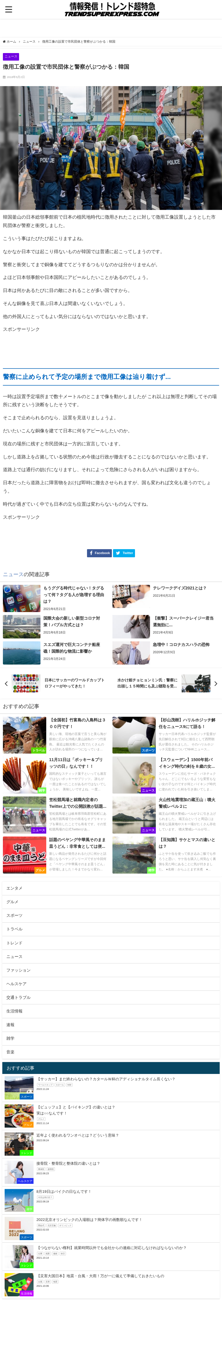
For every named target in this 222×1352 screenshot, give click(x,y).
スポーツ (14, 915)
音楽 (10, 1052)
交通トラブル (18, 997)
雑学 (10, 1038)
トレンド (14, 943)
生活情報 (14, 1011)
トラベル (14, 929)
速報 (10, 1025)
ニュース (11, 56)
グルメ (12, 902)
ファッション (18, 970)
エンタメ (14, 888)
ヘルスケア (16, 984)
